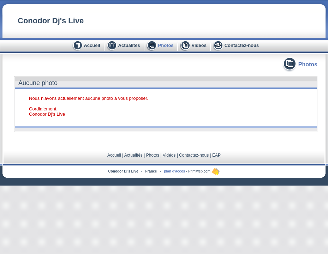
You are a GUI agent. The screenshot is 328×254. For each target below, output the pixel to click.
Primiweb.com (204, 171)
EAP (216, 155)
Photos (166, 45)
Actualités (129, 45)
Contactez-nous (242, 45)
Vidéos (198, 45)
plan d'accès (174, 171)
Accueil (92, 45)
